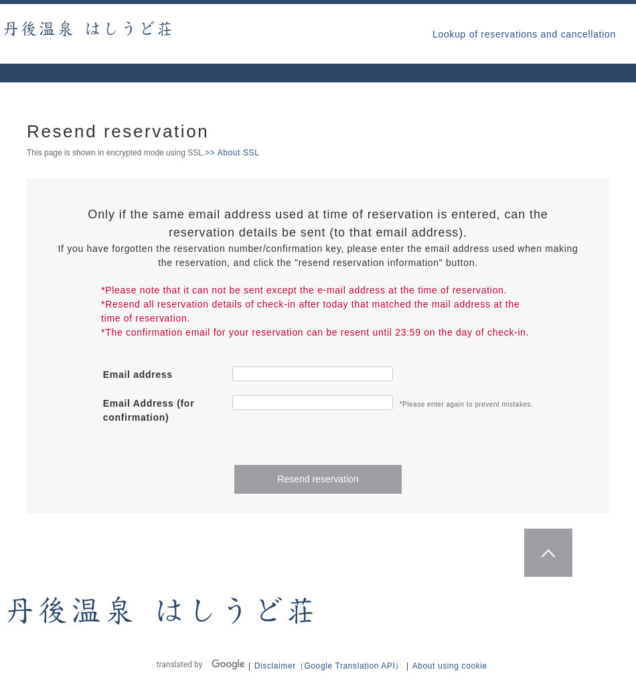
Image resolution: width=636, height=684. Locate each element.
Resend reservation (317, 479)
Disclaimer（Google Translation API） (329, 666)
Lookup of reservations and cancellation (524, 34)
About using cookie (449, 666)
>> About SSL (232, 152)
